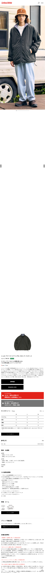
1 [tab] (16, 110)
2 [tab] (17, 110)
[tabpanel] (22, 58)
